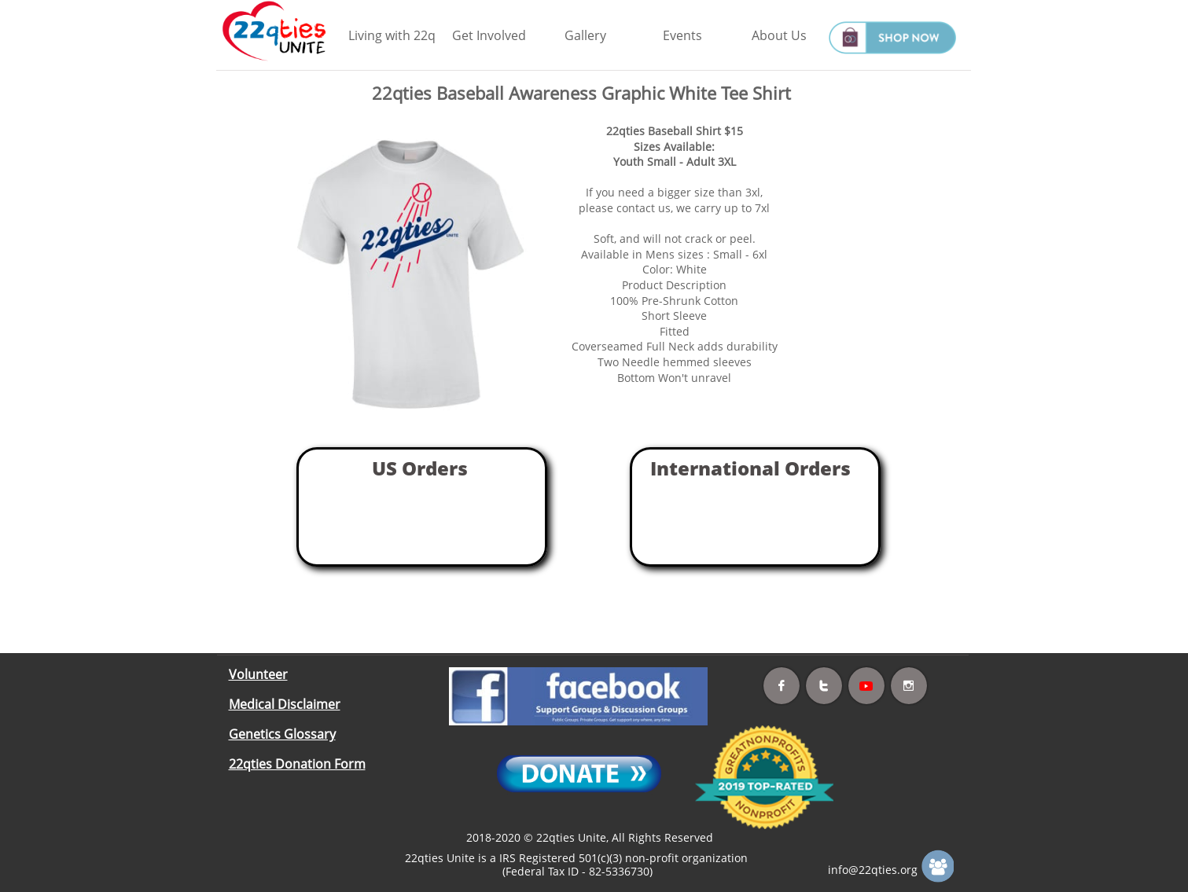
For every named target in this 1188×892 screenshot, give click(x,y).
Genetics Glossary (282, 734)
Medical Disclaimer (284, 704)
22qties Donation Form (297, 764)
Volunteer (258, 674)
